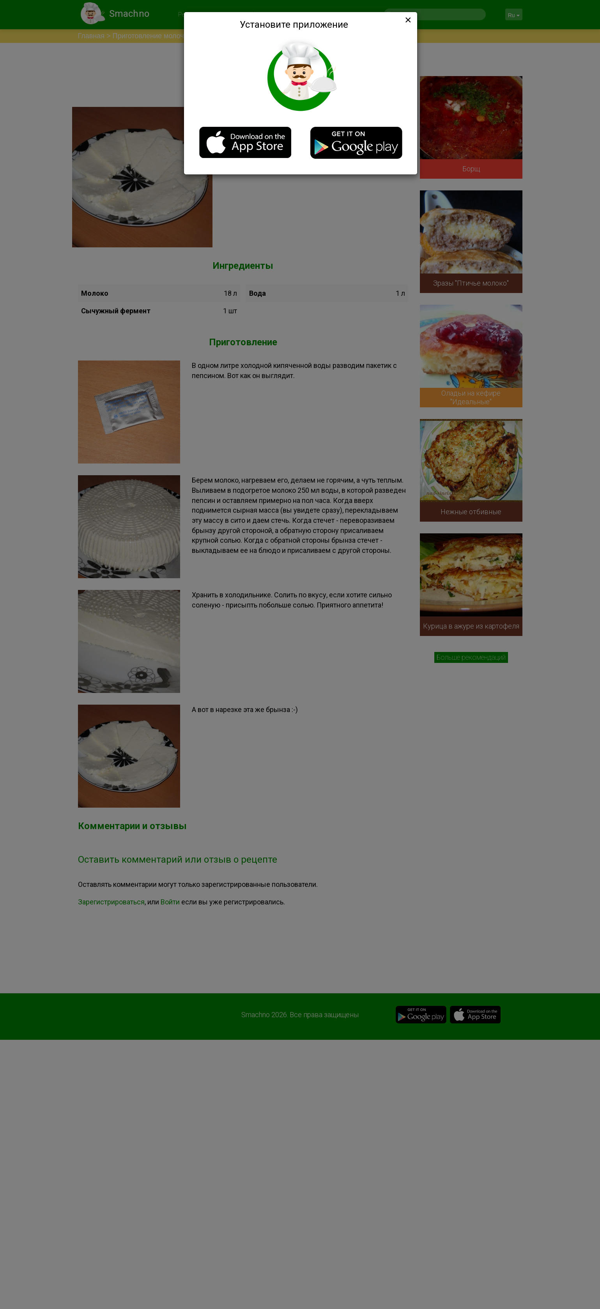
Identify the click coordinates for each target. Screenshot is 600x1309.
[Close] (407, 20)
